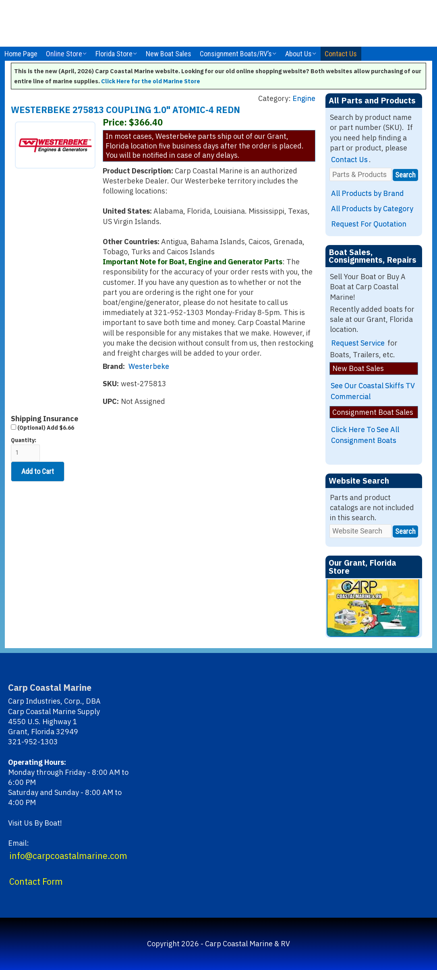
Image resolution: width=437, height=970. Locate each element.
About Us (298, 53)
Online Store (64, 53)
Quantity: (25, 449)
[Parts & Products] (360, 174)
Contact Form (36, 881)
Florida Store (114, 53)
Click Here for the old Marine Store (150, 81)
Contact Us (341, 53)
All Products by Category (372, 208)
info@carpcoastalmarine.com (68, 855)
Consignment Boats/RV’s (236, 53)
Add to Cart (37, 471)
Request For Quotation (368, 224)
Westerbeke (148, 366)
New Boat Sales (168, 53)
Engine (303, 98)
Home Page (20, 53)
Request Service (358, 343)
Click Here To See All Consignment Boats (365, 435)
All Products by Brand (367, 193)
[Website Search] (360, 531)
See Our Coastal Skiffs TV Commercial (373, 391)
